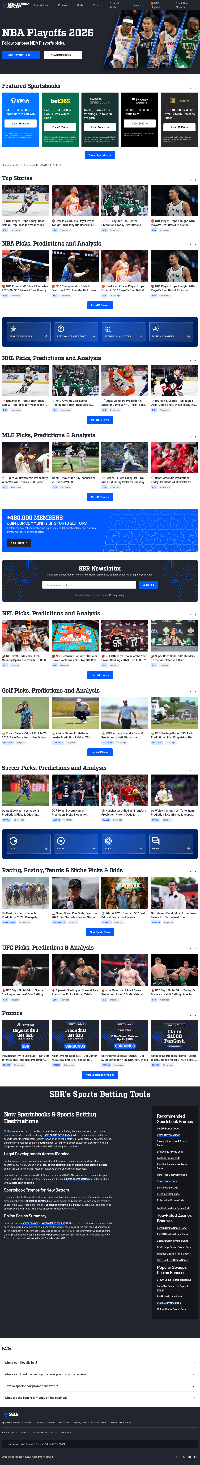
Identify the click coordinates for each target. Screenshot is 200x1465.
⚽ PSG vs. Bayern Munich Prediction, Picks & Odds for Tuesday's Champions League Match (74, 813)
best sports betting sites (58, 1134)
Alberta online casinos (21, 1182)
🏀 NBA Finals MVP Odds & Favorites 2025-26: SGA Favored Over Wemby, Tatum (25, 288)
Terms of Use (8, 1432)
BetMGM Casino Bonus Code (172, 1234)
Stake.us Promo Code (169, 1302)
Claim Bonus (20, 123)
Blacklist (29, 1422)
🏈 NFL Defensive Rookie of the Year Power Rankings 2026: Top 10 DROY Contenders (74, 658)
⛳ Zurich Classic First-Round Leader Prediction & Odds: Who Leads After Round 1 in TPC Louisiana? (71, 735)
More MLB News (100, 496)
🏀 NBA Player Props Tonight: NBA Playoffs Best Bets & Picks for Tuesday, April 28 (173, 223)
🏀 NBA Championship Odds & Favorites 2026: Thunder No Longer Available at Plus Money (74, 288)
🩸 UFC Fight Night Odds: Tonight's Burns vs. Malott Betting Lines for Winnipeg (173, 992)
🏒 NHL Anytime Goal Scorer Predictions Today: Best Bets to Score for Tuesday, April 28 (121, 223)
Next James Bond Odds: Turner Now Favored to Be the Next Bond (173, 915)
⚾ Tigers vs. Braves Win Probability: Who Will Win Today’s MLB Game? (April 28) (25, 480)
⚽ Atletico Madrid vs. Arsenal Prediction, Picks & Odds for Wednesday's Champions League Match (22, 813)
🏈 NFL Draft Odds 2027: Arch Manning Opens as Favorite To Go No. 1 (25, 658)
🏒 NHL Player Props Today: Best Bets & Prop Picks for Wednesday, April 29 (23, 223)
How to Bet (64, 1422)
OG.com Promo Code (168, 1193)
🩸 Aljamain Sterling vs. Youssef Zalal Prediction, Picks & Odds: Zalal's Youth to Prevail (75, 992)
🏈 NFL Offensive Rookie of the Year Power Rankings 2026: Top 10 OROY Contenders (124, 658)
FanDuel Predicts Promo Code (173, 1207)
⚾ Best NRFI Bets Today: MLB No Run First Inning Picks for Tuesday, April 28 (123, 480)
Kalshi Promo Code (167, 1187)
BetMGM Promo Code (168, 1134)
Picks (21, 54)
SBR (9, 1131)
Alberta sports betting (76, 1178)
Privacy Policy (116, 594)
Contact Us (24, 1432)
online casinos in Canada (39, 1238)
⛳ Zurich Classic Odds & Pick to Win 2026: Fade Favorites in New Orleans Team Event (25, 735)
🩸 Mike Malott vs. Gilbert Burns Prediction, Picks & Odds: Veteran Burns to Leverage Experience (122, 992)
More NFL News (100, 675)
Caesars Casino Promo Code (172, 1240)
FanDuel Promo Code (168, 1157)
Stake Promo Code (167, 1181)
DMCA (54, 1432)
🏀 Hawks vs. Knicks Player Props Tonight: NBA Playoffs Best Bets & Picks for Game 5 (73, 223)
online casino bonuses (45, 1234)
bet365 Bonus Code (168, 1128)
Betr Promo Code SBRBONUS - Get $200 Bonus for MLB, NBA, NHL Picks (124, 1057)
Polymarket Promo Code (170, 1200)
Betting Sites (80, 1422)
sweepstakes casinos (53, 1222)
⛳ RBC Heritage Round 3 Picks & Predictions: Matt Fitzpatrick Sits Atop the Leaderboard (172, 735)
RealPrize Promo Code (169, 1296)
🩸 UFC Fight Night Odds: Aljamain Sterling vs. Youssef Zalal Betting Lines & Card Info (23, 992)
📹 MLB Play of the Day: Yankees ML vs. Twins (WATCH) (74, 480)
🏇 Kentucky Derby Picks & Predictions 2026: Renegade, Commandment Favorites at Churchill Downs (25, 915)
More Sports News (100, 932)
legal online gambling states (91, 1164)
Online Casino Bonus (121, 1422)
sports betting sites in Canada (23, 1146)
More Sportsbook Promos (100, 1074)
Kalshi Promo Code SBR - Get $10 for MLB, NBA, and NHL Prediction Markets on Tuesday (74, 1058)
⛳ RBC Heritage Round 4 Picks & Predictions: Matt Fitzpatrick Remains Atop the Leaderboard (122, 735)
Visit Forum (19, 542)
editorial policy (67, 1142)
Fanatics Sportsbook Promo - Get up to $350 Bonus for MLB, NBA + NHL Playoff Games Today (173, 1058)
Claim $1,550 (179, 127)
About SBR (66, 1432)
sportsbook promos (37, 1200)
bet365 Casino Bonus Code (172, 1227)
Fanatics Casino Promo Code (173, 1253)
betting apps (46, 1142)
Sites (63, 54)
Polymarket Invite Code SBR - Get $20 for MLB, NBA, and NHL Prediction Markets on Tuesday (25, 1058)
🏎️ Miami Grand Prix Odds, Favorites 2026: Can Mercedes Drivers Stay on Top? (74, 915)
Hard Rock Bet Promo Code (172, 1174)
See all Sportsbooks (100, 155)
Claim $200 (60, 127)
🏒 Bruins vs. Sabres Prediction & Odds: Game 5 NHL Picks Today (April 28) (174, 403)
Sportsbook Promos (11, 1422)
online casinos (30, 1222)
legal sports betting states (56, 1164)
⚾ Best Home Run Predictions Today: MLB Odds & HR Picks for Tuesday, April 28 (171, 480)
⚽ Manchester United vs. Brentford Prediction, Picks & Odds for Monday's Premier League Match (123, 813)
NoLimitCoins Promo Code (171, 1309)
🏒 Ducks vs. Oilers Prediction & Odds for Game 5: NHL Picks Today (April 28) (123, 403)
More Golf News (100, 752)
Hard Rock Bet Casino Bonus (172, 1259)
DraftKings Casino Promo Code (174, 1247)
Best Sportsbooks (99, 1422)
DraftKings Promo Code (170, 1151)
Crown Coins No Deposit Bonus (174, 1279)
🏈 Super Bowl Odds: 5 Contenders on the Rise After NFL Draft (173, 658)
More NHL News (100, 419)
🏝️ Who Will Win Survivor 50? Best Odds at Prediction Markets (123, 915)
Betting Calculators (46, 1422)
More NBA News (100, 305)
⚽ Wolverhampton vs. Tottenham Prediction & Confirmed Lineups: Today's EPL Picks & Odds (172, 813)
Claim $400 (140, 123)
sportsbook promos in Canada (62, 1204)
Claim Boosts (100, 127)
